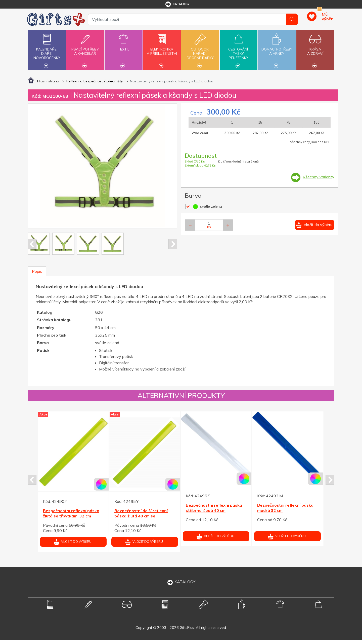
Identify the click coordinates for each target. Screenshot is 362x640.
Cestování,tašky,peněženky (238, 49)
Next (172, 244)
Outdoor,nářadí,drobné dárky (200, 49)
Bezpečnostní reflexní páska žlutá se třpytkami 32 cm (71, 513)
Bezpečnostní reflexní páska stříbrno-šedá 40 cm (214, 508)
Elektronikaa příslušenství (162, 48)
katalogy (177, 4)
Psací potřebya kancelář (85, 48)
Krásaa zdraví (315, 48)
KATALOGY (181, 581)
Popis (37, 271)
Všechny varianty (318, 176)
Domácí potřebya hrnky (276, 48)
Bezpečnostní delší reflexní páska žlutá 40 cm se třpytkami (141, 516)
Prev (32, 244)
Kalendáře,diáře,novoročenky (46, 49)
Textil (123, 46)
